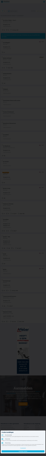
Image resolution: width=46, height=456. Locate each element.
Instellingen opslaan (23, 451)
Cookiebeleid (23, 448)
